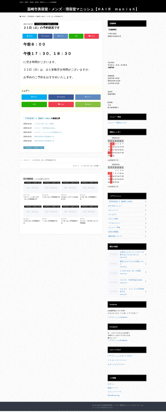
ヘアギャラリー (113, 223)
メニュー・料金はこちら (116, 123)
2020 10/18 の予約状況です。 (45, 141)
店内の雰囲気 (113, 231)
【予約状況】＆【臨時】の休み (37, 118)
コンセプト (112, 214)
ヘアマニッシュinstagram (117, 339)
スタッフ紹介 (113, 218)
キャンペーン (113, 210)
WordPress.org (113, 394)
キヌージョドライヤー (116, 363)
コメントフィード (114, 390)
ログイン (111, 382)
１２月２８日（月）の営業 (44, 124)
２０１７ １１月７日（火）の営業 (86, 166)
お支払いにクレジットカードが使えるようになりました (126, 254)
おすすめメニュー (114, 206)
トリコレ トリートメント (117, 359)
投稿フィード (112, 386)
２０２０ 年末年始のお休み (44, 128)
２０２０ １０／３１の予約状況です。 (48, 132)
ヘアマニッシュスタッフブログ (119, 354)
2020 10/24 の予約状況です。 (45, 137)
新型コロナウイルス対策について (126, 262)
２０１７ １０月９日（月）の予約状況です (40, 160)
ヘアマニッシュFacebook (117, 316)
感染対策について (114, 235)
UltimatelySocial (99, 410)
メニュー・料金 (113, 227)
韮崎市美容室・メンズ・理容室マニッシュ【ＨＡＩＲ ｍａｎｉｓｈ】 (83, 9)
